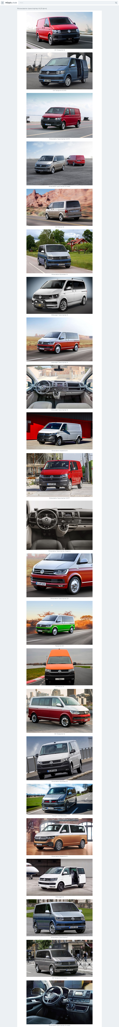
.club (11, 2)
